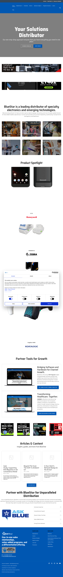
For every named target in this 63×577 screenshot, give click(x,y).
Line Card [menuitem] (34, 540)
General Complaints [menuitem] (5, 562)
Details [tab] (31, 276)
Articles (31, 5)
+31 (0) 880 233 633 (7, 553)
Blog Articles (31, 483)
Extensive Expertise (47, 505)
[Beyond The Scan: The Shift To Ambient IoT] (31, 456)
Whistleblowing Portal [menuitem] (14, 562)
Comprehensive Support (47, 510)
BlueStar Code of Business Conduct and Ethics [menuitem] (11, 568)
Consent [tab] (13, 276)
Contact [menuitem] (44, 1)
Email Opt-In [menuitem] (49, 1)
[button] (49, 562)
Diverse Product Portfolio (47, 514)
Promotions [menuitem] (34, 543)
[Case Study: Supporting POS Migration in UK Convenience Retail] (11, 456)
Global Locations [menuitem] (35, 538)
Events (54, 5)
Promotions (26, 5)
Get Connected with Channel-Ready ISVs (48, 385)
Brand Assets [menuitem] (50, 544)
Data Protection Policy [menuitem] (52, 534)
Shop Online (38, 44)
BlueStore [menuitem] (50, 532)
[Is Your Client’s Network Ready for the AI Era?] (52, 456)
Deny (13, 303)
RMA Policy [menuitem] (50, 542)
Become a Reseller (26, 44)
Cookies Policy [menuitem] (50, 540)
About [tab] (50, 276)
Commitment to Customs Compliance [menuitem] (9, 566)
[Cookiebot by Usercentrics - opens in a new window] (52, 272)
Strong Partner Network (47, 522)
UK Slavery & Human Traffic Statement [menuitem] (9, 564)
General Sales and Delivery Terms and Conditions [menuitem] (54, 537)
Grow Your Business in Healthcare (47, 412)
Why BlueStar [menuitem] (35, 532)
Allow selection (31, 303)
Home (13, 5)
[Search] (60, 7)
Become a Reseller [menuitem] (57, 1)
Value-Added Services (47, 518)
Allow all (49, 303)
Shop (13, 9)
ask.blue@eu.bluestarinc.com (9, 555)
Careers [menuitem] (33, 534)
